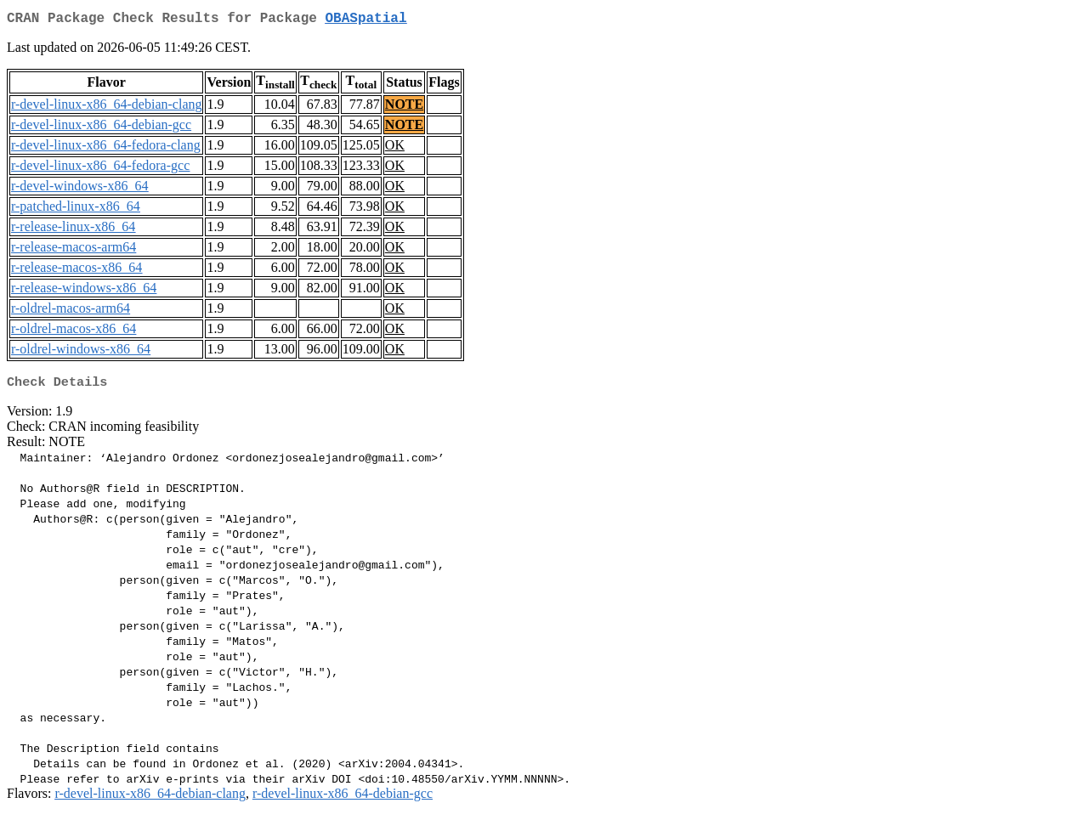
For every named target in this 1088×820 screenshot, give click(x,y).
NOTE (404, 107)
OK (395, 148)
